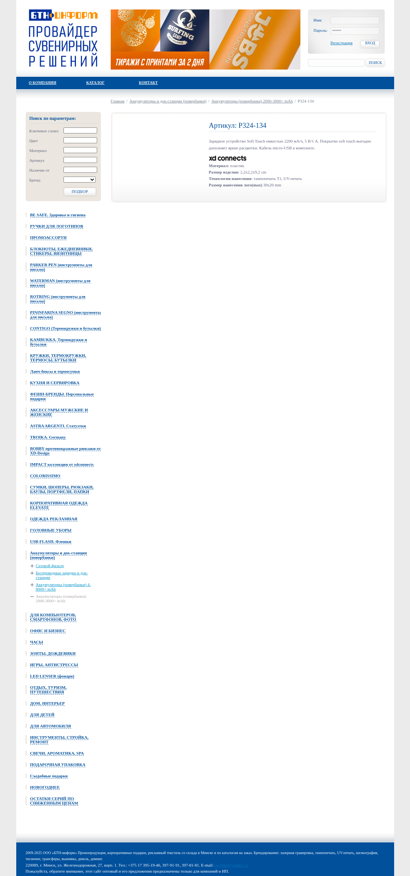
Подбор (79, 191)
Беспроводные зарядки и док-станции (62, 575)
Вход (370, 43)
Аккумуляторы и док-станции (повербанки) (168, 101)
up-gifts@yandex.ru (231, 865)
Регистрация (342, 42)
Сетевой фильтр (50, 565)
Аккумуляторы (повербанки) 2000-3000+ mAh (61, 598)
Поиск (375, 62)
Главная (118, 101)
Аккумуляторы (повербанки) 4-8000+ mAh (63, 586)
